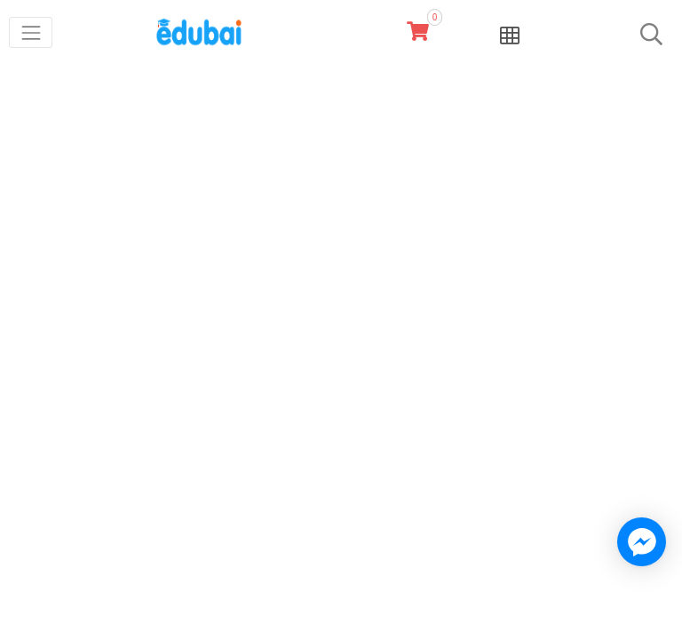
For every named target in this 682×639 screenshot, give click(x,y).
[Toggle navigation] (30, 32)
